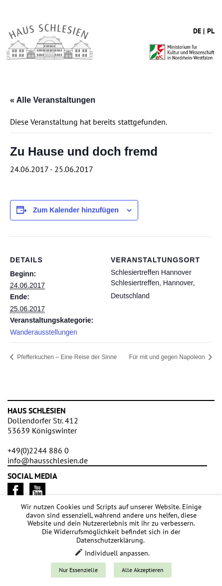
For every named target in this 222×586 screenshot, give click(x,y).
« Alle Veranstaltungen (52, 100)
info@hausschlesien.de (47, 460)
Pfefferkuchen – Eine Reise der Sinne (66, 357)
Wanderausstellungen (43, 332)
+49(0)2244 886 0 (38, 450)
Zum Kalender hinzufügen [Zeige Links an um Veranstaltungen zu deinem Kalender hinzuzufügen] (76, 210)
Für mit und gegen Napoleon (168, 357)
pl (211, 30)
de (197, 30)
